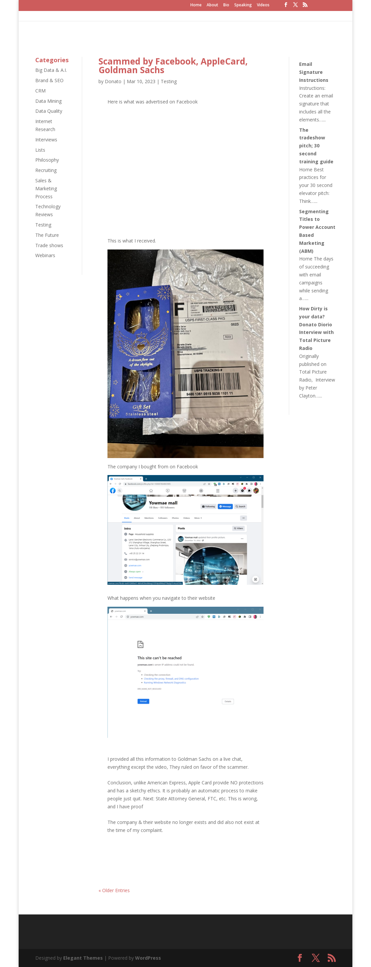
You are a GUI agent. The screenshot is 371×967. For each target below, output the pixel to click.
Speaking (243, 5)
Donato (113, 81)
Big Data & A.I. (51, 70)
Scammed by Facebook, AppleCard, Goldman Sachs (173, 65)
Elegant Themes (83, 958)
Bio (226, 5)
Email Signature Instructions (313, 72)
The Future (47, 235)
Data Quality (48, 111)
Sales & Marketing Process (46, 188)
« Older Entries (114, 890)
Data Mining (48, 101)
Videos (263, 5)
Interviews (46, 139)
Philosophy (47, 160)
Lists (40, 150)
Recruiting (46, 170)
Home (196, 5)
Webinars (45, 255)
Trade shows (49, 245)
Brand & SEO (49, 80)
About (212, 5)
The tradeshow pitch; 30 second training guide (316, 146)
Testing (43, 225)
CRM (40, 90)
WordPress (148, 958)
